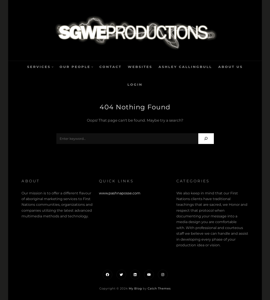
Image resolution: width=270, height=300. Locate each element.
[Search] (206, 138)
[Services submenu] (53, 67)
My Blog (135, 288)
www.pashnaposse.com (119, 193)
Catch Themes (159, 288)
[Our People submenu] (92, 67)
